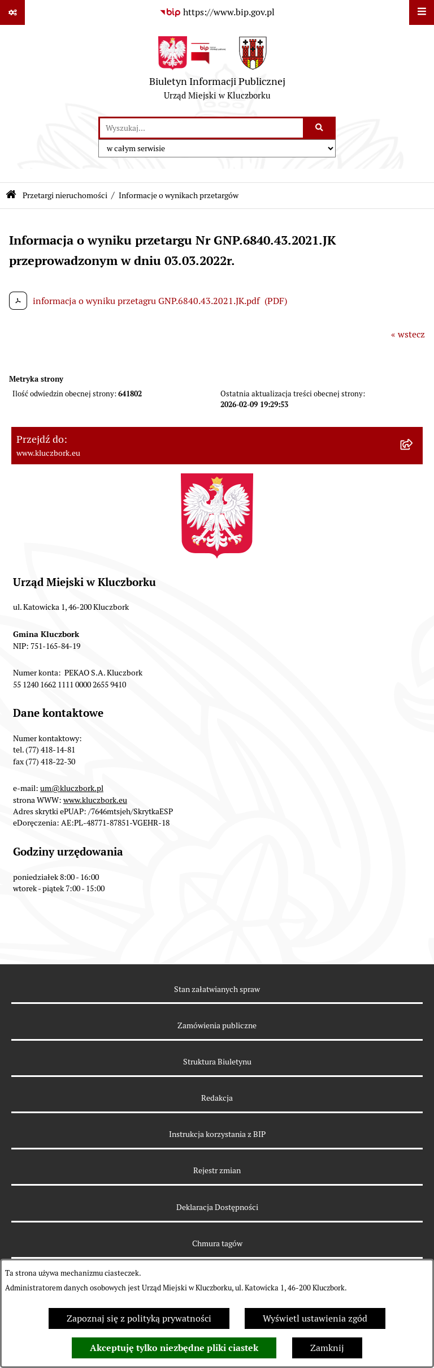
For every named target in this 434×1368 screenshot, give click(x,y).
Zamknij (327, 1348)
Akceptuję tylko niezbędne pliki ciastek (174, 1348)
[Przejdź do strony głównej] (217, 70)
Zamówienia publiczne (217, 1025)
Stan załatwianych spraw (217, 989)
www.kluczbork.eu (95, 800)
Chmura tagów (217, 1243)
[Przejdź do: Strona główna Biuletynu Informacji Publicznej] (11, 195)
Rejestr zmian (217, 1170)
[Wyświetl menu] (421, 12)
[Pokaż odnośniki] (12, 12)
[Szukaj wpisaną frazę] (320, 128)
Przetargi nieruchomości (65, 195)
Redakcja (217, 1098)
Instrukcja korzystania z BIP (217, 1134)
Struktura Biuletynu (217, 1062)
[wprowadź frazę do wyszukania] (201, 128)
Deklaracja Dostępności (217, 1207)
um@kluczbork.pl (71, 788)
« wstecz (408, 334)
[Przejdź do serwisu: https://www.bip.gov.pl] (217, 12)
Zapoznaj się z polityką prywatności (139, 1318)
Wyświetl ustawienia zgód (315, 1318)
